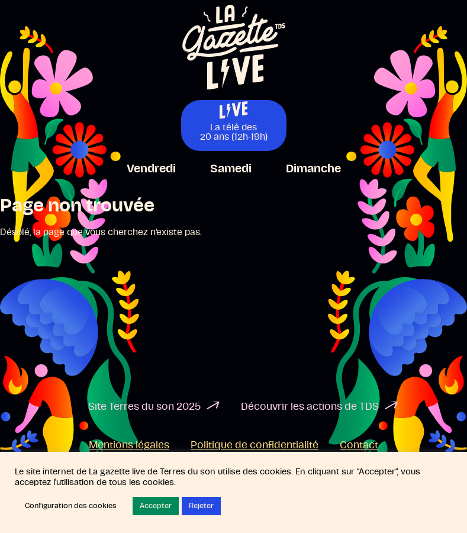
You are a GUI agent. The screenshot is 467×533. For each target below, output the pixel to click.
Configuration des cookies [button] (71, 506)
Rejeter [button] (201, 506)
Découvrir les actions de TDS (310, 407)
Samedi (231, 169)
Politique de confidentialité (254, 445)
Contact (359, 445)
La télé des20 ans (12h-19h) (234, 132)
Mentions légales (129, 445)
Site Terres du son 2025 (144, 407)
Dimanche (313, 169)
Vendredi (151, 169)
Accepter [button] (156, 506)
